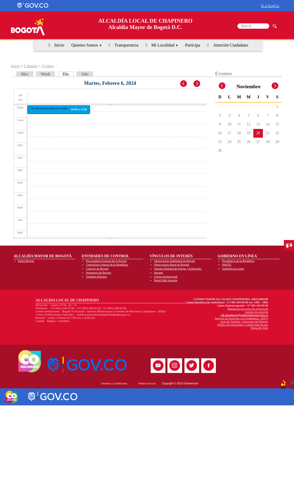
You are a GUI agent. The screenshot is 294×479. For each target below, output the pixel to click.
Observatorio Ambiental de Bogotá (174, 260)
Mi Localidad (162, 45)
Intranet (158, 272)
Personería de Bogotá (98, 272)
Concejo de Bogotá (97, 268)
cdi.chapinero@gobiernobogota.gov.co (202, 315)
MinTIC (227, 264)
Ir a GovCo (270, 5)
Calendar (30, 66)
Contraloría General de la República (107, 264)
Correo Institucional (165, 276)
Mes (24, 74)
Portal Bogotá (26, 260)
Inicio (59, 45)
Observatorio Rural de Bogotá (171, 264)
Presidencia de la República (238, 260)
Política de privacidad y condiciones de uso (200, 324)
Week (45, 74)
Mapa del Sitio (217, 327)
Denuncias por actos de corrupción (205, 308)
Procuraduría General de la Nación (106, 260)
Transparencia (126, 45)
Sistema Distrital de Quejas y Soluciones (177, 268)
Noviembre (249, 86)
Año (85, 74)
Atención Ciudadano (230, 45)
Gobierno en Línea (233, 268)
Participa (192, 45)
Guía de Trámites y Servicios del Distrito (202, 321)
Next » (200, 83)
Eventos (48, 66)
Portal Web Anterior (165, 280)
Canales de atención (214, 311)
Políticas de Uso (147, 383)
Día (68, 74)
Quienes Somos (84, 45)
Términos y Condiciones (114, 383)
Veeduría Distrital (96, 276)
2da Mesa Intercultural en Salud (49, 108)
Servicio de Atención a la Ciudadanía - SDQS (199, 318)
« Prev (183, 83)
